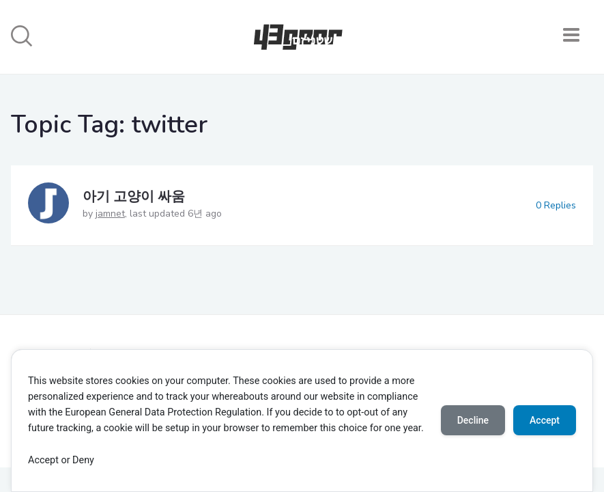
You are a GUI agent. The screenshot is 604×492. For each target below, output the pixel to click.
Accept (545, 420)
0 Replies (556, 205)
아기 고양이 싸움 (134, 196)
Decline (473, 420)
